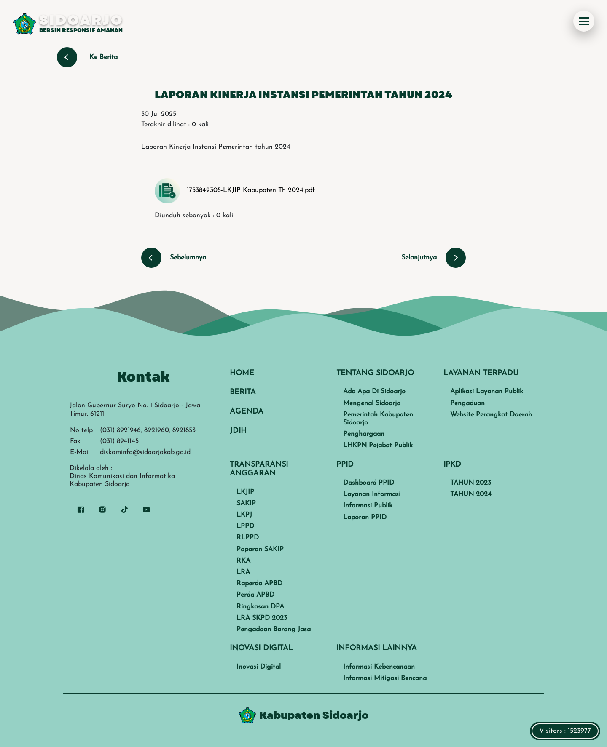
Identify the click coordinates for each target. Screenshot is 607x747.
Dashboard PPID (368, 483)
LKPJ (244, 515)
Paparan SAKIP (260, 549)
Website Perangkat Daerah (491, 414)
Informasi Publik (367, 505)
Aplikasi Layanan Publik (486, 391)
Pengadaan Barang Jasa (273, 629)
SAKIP (246, 503)
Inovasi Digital (258, 667)
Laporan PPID (365, 517)
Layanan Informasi (371, 494)
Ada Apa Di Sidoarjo (374, 391)
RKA (243, 561)
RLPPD (247, 537)
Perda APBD (255, 595)
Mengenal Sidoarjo (371, 403)
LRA (243, 572)
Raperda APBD (259, 583)
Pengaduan (467, 403)
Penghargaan (363, 434)
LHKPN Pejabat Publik (378, 445)
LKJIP (245, 492)
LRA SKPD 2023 (261, 618)
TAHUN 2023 (470, 483)
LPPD (245, 526)
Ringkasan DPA (260, 606)
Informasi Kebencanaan (379, 667)
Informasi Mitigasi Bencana (385, 678)
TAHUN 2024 (471, 494)
